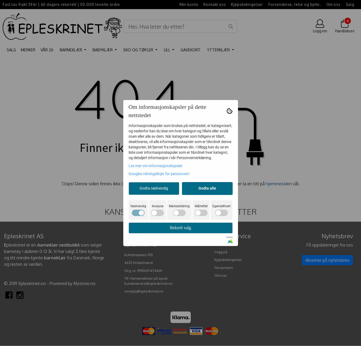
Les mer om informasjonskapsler (156, 166)
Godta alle (207, 188)
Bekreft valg (180, 227)
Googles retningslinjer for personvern (159, 174)
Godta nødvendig (154, 188)
